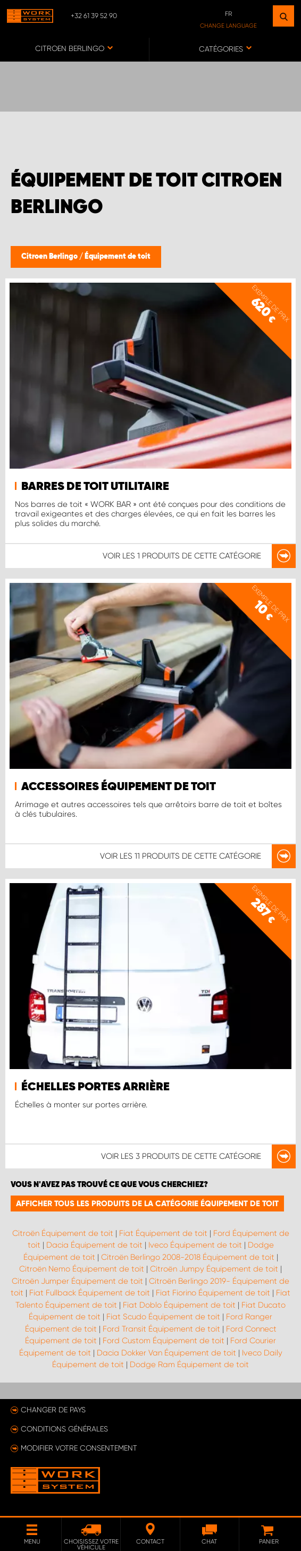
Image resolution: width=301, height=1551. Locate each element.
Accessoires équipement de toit (118, 787)
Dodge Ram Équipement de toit (189, 1364)
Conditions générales (64, 1429)
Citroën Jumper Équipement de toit (77, 1281)
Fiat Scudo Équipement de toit (163, 1316)
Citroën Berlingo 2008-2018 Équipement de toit (187, 1257)
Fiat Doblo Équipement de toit (179, 1305)
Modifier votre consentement (79, 1448)
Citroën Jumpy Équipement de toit (214, 1269)
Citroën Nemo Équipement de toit (81, 1269)
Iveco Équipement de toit (195, 1245)
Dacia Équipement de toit (94, 1245)
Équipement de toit (117, 256)
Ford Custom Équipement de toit (163, 1340)
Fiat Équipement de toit (163, 1233)
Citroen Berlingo (50, 256)
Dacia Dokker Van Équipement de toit (166, 1353)
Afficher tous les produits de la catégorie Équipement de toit (147, 1203)
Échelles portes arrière (95, 1087)
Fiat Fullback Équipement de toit (89, 1293)
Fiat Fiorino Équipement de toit (213, 1293)
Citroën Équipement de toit (62, 1233)
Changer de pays (53, 1409)
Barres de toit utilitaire (95, 487)
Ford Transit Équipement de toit (161, 1329)
